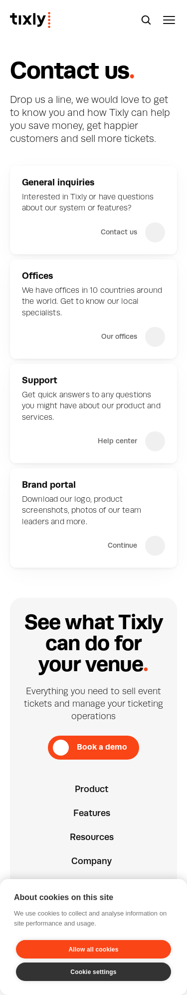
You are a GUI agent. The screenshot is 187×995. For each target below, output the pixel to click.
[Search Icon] (146, 20)
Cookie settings (93, 972)
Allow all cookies (93, 949)
